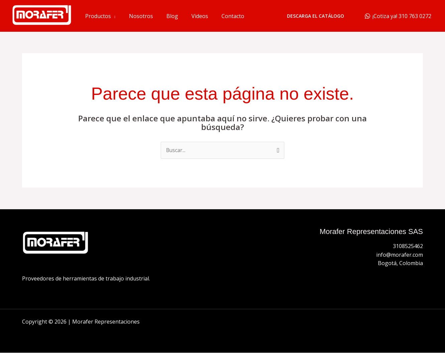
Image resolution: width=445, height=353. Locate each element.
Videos (199, 16)
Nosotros (141, 16)
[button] (315, 16)
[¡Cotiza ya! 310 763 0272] (397, 16)
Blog (172, 16)
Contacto (232, 16)
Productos (98, 16)
